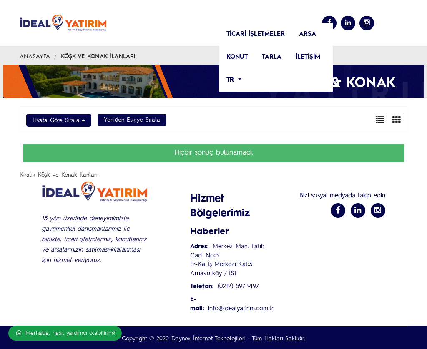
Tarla (271, 57)
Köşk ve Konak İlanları (98, 57)
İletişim (308, 57)
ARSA (307, 34)
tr (231, 80)
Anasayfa (35, 57)
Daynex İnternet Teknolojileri (208, 339)
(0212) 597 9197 (238, 287)
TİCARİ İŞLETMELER (255, 34)
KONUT (237, 57)
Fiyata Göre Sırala (56, 120)
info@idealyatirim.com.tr (241, 309)
